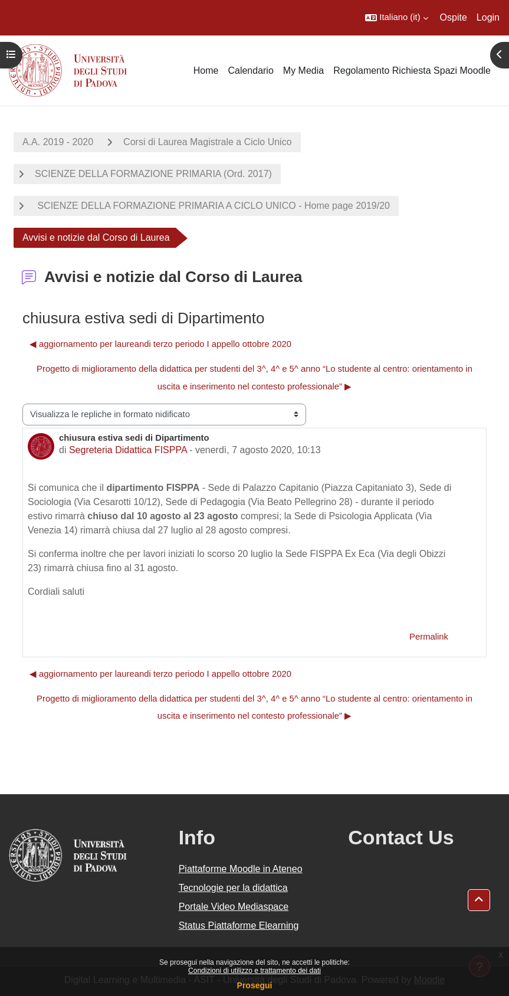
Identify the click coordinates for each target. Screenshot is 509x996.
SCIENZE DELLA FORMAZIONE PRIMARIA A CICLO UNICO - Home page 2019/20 (212, 206)
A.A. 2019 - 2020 (57, 142)
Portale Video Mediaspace (234, 907)
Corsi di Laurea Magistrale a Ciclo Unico (207, 142)
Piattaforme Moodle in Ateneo (241, 869)
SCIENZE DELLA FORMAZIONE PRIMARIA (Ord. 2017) (153, 174)
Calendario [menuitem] (250, 70)
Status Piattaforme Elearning (239, 925)
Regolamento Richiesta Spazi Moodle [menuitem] (412, 70)
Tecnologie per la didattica (233, 888)
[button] (396, 17)
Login (488, 17)
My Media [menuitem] (303, 70)
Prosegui (254, 985)
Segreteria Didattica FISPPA (128, 450)
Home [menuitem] (206, 70)
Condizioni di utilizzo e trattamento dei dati (254, 970)
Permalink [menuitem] (428, 636)
